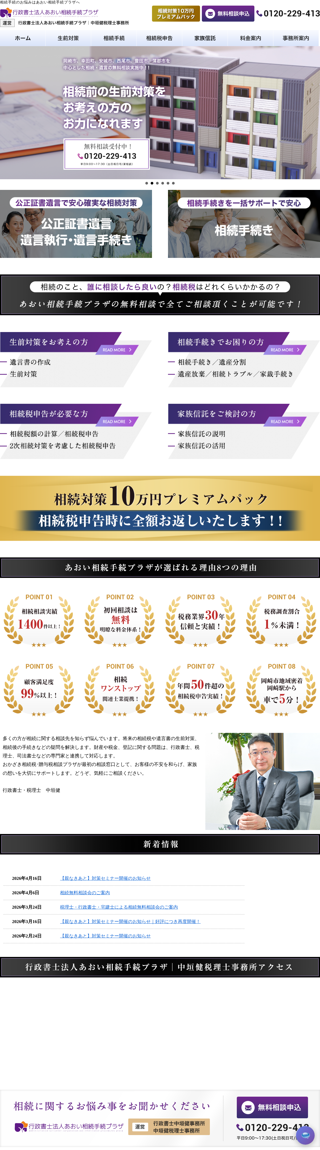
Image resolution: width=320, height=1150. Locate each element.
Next (313, 113)
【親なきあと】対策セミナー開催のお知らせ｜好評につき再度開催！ (130, 921)
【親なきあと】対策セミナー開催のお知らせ (105, 878)
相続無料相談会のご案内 (85, 892)
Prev (7, 113)
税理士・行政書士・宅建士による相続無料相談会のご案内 (119, 907)
